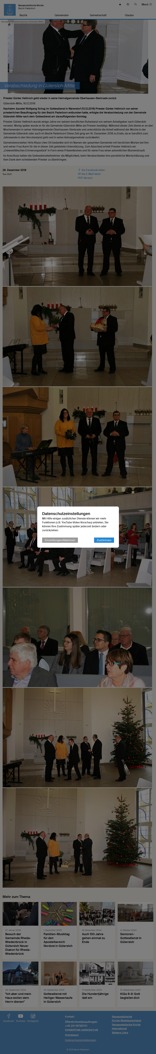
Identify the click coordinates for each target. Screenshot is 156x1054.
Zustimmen (104, 540)
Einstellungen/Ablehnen (60, 540)
